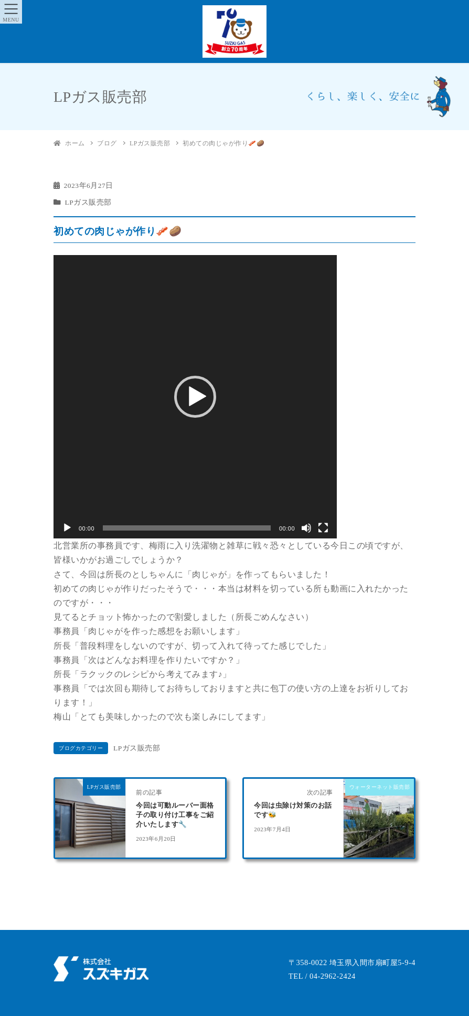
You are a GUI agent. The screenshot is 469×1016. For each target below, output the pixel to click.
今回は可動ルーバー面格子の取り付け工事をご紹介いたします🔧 (175, 815)
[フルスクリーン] (323, 528)
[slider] (187, 528)
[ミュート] (306, 528)
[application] (195, 396)
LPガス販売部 (88, 202)
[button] (195, 397)
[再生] (67, 528)
